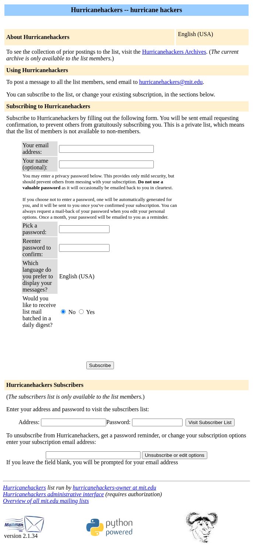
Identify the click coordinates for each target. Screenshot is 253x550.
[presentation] (115, 345)
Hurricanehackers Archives (174, 52)
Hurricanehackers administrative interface (53, 494)
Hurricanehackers (24, 487)
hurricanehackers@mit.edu (170, 82)
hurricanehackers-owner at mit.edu (114, 487)
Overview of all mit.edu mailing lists (46, 501)
